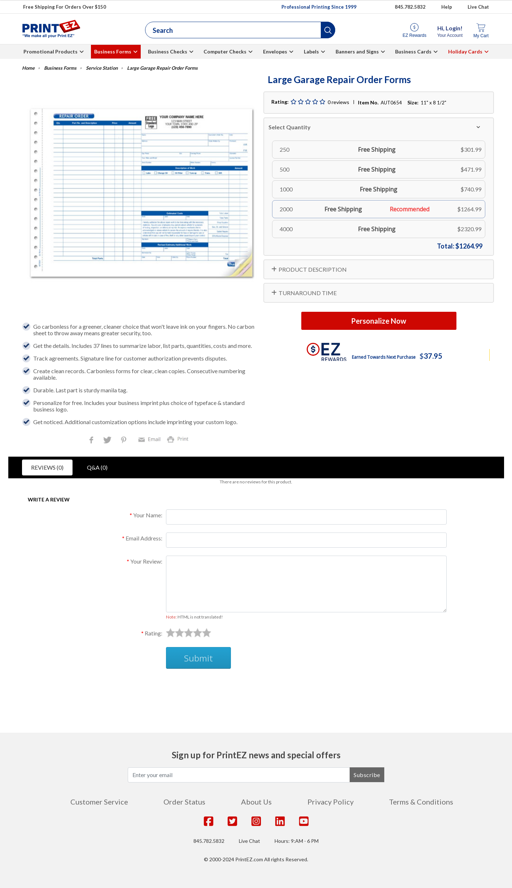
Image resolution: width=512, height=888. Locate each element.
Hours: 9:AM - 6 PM (297, 841)
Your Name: (147, 515)
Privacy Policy (330, 801)
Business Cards (413, 51)
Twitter (108, 440)
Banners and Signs (357, 51)
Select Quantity (289, 127)
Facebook (92, 440)
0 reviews (338, 102)
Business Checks (167, 51)
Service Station (102, 68)
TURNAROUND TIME (308, 292)
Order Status (184, 801)
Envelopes (275, 51)
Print (179, 438)
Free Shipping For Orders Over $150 (64, 7)
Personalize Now (378, 320)
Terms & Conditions (421, 801)
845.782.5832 (208, 841)
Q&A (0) (97, 467)
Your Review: (146, 561)
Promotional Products (50, 51)
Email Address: (144, 538)
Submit (198, 658)
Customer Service (99, 801)
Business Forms (112, 51)
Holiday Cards (465, 51)
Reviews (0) (47, 467)
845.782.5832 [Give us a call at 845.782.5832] (410, 7)
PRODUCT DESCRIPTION (313, 269)
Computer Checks (225, 51)
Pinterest (124, 440)
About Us (256, 801)
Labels (311, 51)
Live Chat (478, 7)
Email (150, 438)
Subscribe (367, 774)
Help (446, 7)
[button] (328, 30)
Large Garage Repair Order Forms (162, 68)
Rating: (153, 633)
